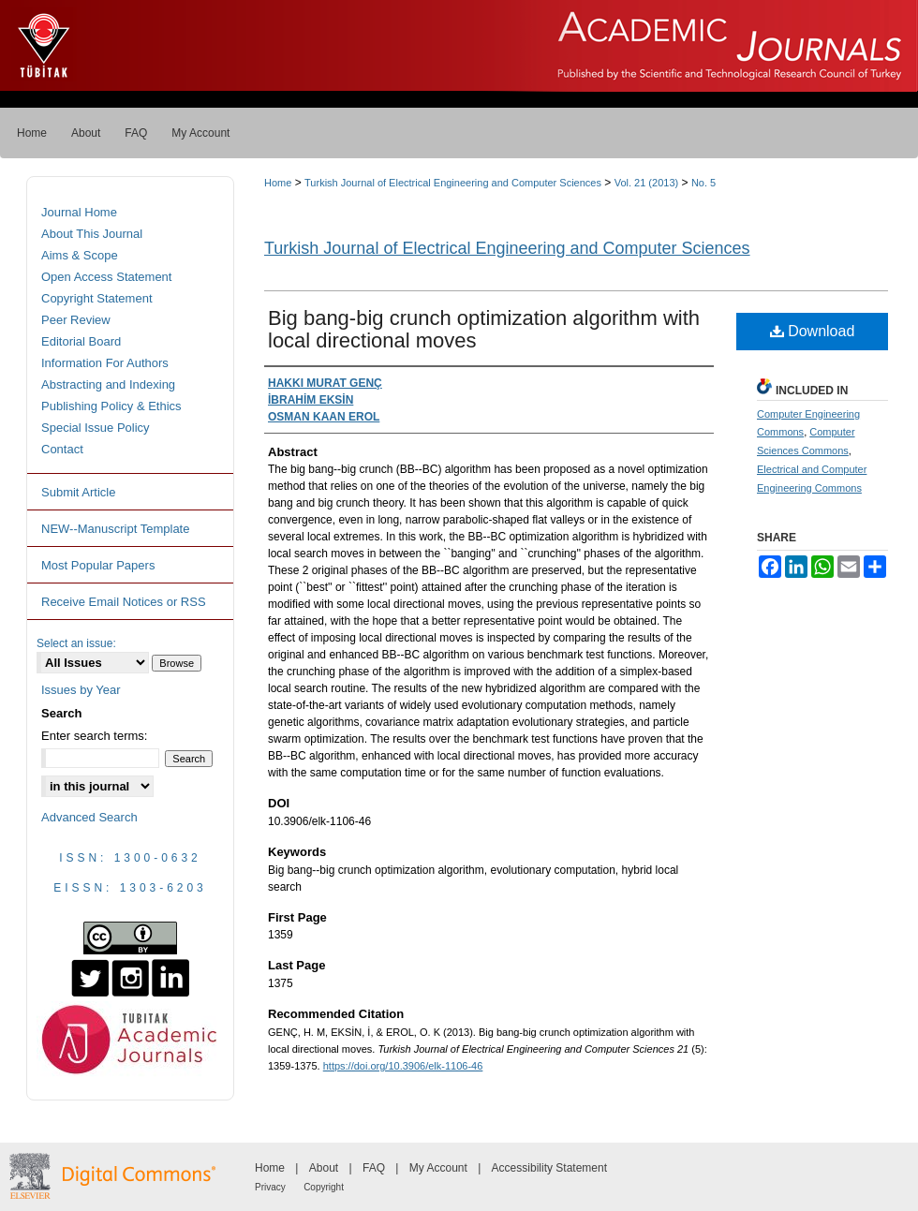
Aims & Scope (79, 255)
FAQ (374, 1167)
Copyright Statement (97, 298)
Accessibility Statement (549, 1167)
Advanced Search (89, 817)
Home (277, 182)
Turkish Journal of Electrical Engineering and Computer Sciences (452, 182)
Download (812, 331)
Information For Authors (105, 363)
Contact (62, 449)
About (323, 1167)
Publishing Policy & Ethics (111, 406)
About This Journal (91, 234)
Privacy (270, 1187)
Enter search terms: (94, 736)
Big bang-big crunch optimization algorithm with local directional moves (484, 329)
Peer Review (76, 320)
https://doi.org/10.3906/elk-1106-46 (403, 1065)
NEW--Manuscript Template (115, 529)
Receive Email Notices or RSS (123, 602)
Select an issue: (76, 643)
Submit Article (78, 492)
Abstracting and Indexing (108, 384)
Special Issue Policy (95, 428)
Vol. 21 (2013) (646, 182)
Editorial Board (81, 341)
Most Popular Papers (98, 565)
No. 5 (703, 182)
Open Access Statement (106, 277)
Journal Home (79, 212)
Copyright (324, 1187)
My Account (438, 1167)
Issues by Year (81, 690)
